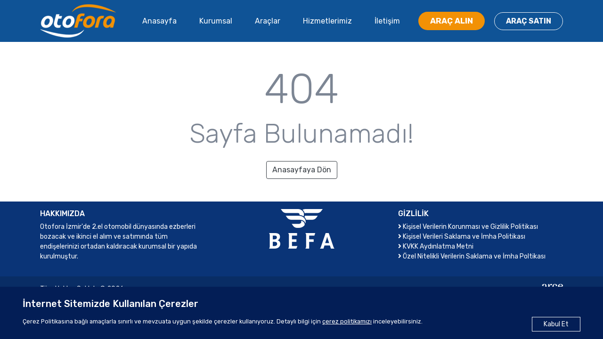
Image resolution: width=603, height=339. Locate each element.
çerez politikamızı (347, 321)
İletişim (387, 20)
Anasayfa (159, 20)
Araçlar (267, 20)
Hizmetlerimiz (327, 20)
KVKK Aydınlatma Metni (435, 246)
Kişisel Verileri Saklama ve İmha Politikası (461, 237)
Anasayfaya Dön (301, 169)
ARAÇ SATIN (528, 20)
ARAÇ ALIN (451, 20)
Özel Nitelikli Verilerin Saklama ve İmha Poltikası (472, 256)
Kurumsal (215, 20)
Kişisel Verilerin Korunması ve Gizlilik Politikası (468, 227)
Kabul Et (556, 324)
